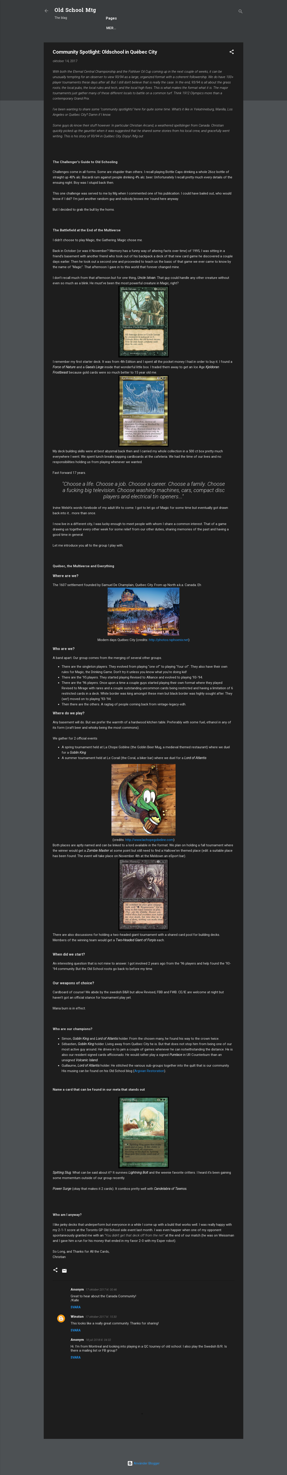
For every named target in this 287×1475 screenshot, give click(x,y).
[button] (231, 67)
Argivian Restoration (149, 1086)
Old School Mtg (75, 11)
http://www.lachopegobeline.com (149, 855)
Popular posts (98, 42)
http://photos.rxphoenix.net (168, 655)
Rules (126, 42)
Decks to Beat (182, 42)
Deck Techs (150, 42)
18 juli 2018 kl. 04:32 (98, 1354)
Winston (77, 1331)
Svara (75, 1322)
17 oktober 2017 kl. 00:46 (101, 1304)
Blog (71, 42)
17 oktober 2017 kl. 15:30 (101, 1331)
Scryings (211, 42)
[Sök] (240, 12)
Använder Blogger (143, 1463)
